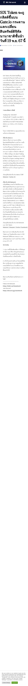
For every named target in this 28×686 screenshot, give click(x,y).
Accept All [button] (14, 682)
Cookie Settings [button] (6, 682)
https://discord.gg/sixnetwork (12, 290)
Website (5, 177)
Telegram (12, 227)
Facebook (24, 227)
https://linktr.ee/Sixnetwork (12, 286)
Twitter (18, 227)
